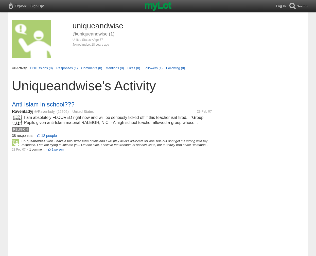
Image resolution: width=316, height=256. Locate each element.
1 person (58, 149)
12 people (49, 136)
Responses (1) (67, 68)
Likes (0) (133, 68)
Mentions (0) (115, 68)
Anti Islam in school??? (43, 104)
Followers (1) (153, 68)
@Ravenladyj (44, 111)
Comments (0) (91, 68)
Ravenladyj (22, 111)
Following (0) (175, 68)
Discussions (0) (41, 68)
